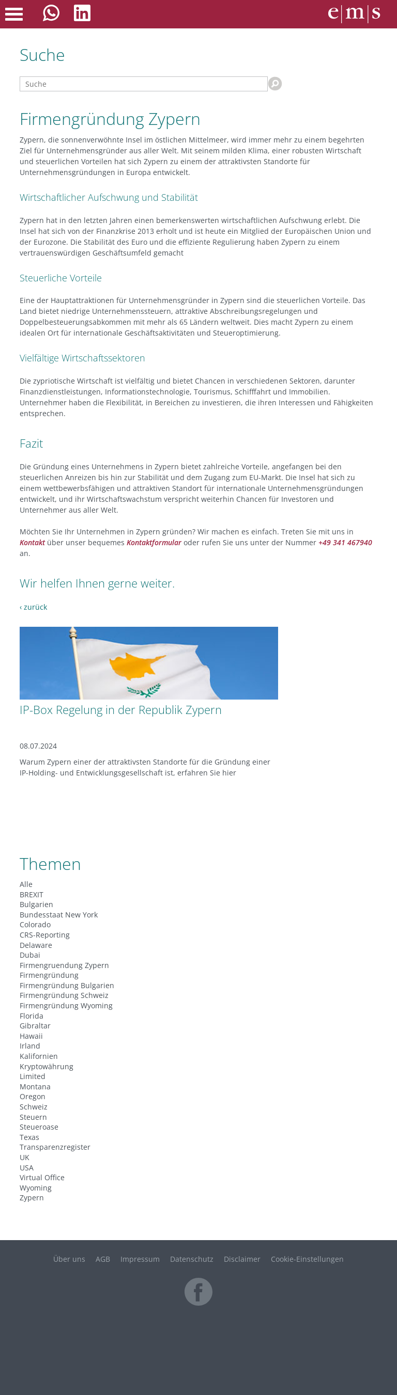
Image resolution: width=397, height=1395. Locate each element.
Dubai (30, 955)
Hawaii (31, 1036)
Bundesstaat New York (59, 915)
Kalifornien (39, 1056)
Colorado (35, 924)
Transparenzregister (55, 1147)
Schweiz (34, 1107)
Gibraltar (35, 1026)
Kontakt (32, 542)
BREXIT (31, 894)
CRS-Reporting (45, 935)
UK (24, 1157)
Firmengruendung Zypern (64, 965)
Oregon (32, 1096)
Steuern (33, 1117)
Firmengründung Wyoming (66, 1005)
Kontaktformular (154, 542)
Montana (35, 1086)
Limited (32, 1076)
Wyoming (36, 1188)
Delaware (36, 945)
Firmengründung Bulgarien (67, 985)
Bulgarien (36, 904)
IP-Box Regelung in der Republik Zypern (121, 709)
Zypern (32, 1197)
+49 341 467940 (345, 542)
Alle (26, 884)
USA (27, 1167)
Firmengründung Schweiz (64, 995)
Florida (31, 1016)
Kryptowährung (46, 1066)
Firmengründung (49, 975)
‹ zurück (33, 607)
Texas (29, 1137)
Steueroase (39, 1127)
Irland (30, 1046)
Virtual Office (42, 1177)
